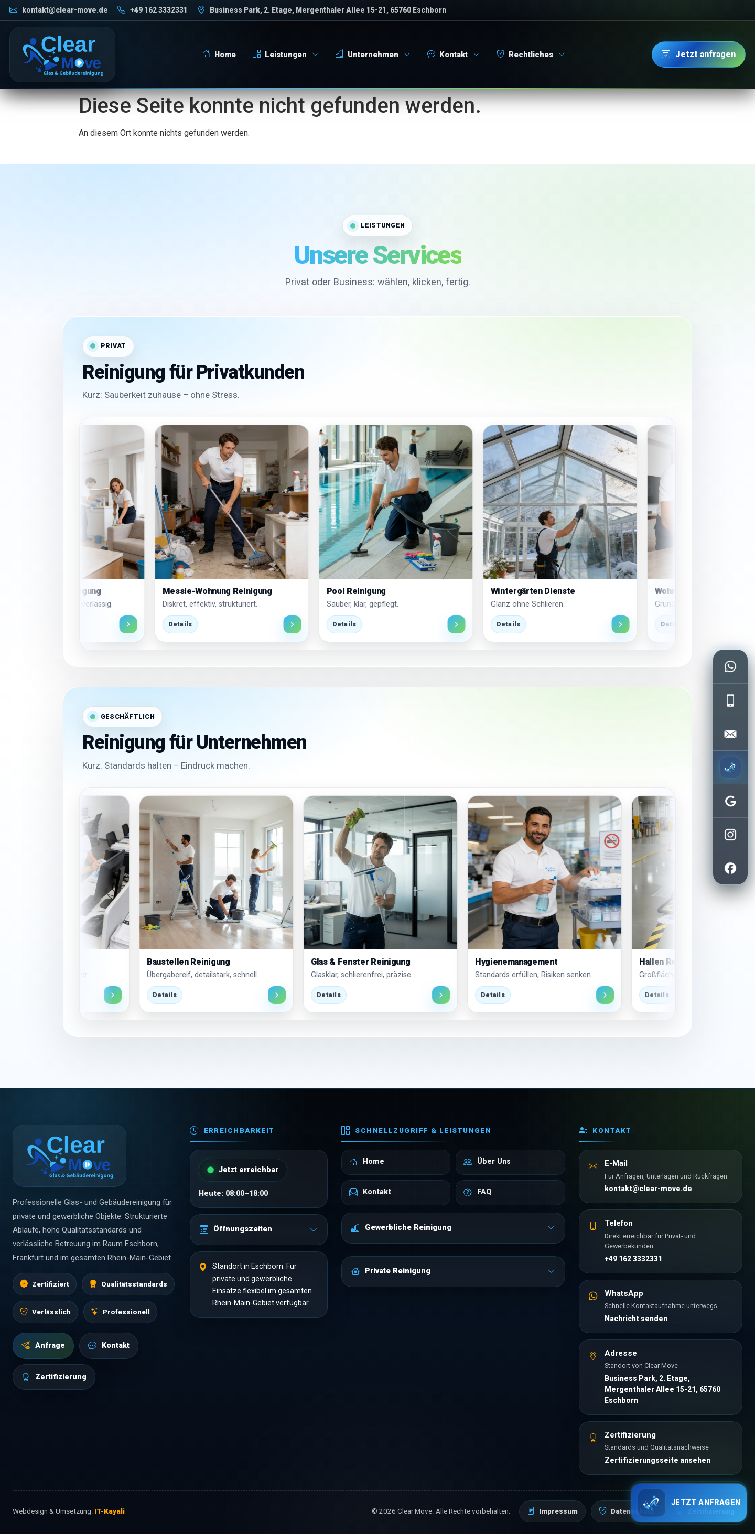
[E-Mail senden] (730, 733)
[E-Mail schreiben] (58, 10)
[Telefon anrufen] (152, 10)
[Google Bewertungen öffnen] (730, 800)
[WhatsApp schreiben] (730, 666)
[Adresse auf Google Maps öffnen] (321, 10)
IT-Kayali (109, 1511)
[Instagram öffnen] (730, 834)
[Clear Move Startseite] (62, 54)
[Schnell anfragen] (689, 1500)
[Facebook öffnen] (730, 867)
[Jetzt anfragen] (699, 54)
